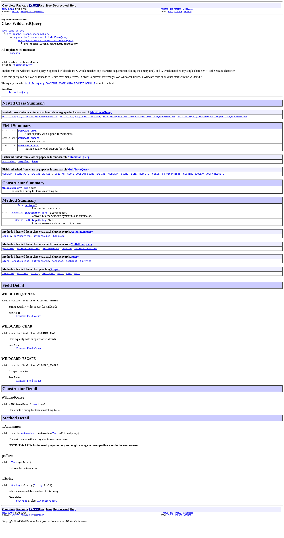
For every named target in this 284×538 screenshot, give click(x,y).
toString (30, 227)
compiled (23, 166)
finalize (8, 283)
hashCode (58, 244)
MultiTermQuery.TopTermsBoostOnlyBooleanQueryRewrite (139, 119)
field (155, 179)
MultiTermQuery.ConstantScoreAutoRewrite (29, 119)
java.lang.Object (12, 31)
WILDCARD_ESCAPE (28, 141)
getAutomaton (22, 244)
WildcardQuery (11, 193)
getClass (22, 283)
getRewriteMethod (27, 257)
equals (6, 244)
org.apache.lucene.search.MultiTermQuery (40, 37)
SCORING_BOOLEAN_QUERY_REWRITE (203, 179)
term (35, 166)
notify (35, 283)
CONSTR (31, 11)
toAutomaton (32, 219)
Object (55, 278)
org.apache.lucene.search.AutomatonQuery (45, 41)
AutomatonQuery (22, 66)
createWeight (20, 270)
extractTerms (40, 270)
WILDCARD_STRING (28, 149)
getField (8, 257)
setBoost (71, 270)
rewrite (67, 257)
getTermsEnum (42, 244)
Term (25, 193)
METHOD (40, 11)
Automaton (17, 219)
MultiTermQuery (101, 114)
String (19, 227)
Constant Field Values (28, 326)
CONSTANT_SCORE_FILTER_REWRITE (128, 179)
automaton (8, 166)
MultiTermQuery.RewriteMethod (80, 119)
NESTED (15, 11)
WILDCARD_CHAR (27, 133)
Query (75, 265)
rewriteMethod (171, 179)
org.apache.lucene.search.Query (28, 34)
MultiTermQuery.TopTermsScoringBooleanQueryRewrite (212, 119)
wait (60, 283)
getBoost (57, 270)
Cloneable (14, 53)
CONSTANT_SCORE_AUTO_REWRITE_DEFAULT (27, 179)
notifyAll (48, 283)
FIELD (23, 11)
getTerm (30, 211)
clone (5, 270)
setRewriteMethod (85, 257)
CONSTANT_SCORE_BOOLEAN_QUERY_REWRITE (80, 179)
